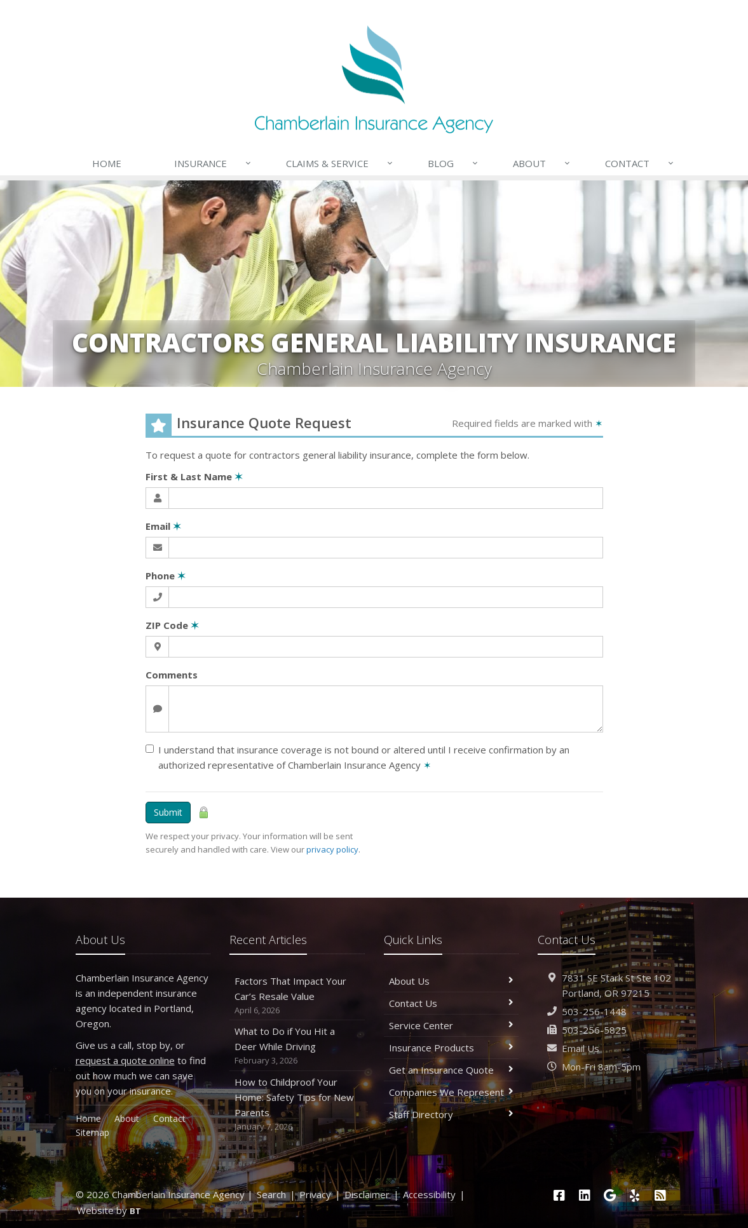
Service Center (451, 1025)
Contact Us (451, 1003)
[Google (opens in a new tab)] (609, 1195)
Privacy (315, 1194)
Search (271, 1194)
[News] (660, 1195)
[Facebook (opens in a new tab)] (559, 1195)
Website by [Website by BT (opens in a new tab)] (109, 1210)
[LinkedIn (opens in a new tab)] (584, 1195)
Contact (640, 163)
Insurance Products (451, 1047)
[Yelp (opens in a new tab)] (635, 1195)
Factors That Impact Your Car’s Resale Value (297, 996)
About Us (451, 981)
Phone (166, 575)
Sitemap (92, 1132)
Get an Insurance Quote (451, 1069)
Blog (453, 163)
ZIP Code (172, 625)
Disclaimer (367, 1194)
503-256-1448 (594, 1011)
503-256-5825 (594, 1029)
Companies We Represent (451, 1092)
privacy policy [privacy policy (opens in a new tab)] (332, 849)
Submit (168, 812)
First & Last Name (194, 476)
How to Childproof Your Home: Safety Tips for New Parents (297, 1104)
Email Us (580, 1048)
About (542, 163)
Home (106, 163)
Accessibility (429, 1194)
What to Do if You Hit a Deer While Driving (297, 1046)
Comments (172, 674)
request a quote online (125, 1060)
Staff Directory (451, 1114)
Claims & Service (340, 163)
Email (163, 526)
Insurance (213, 163)
